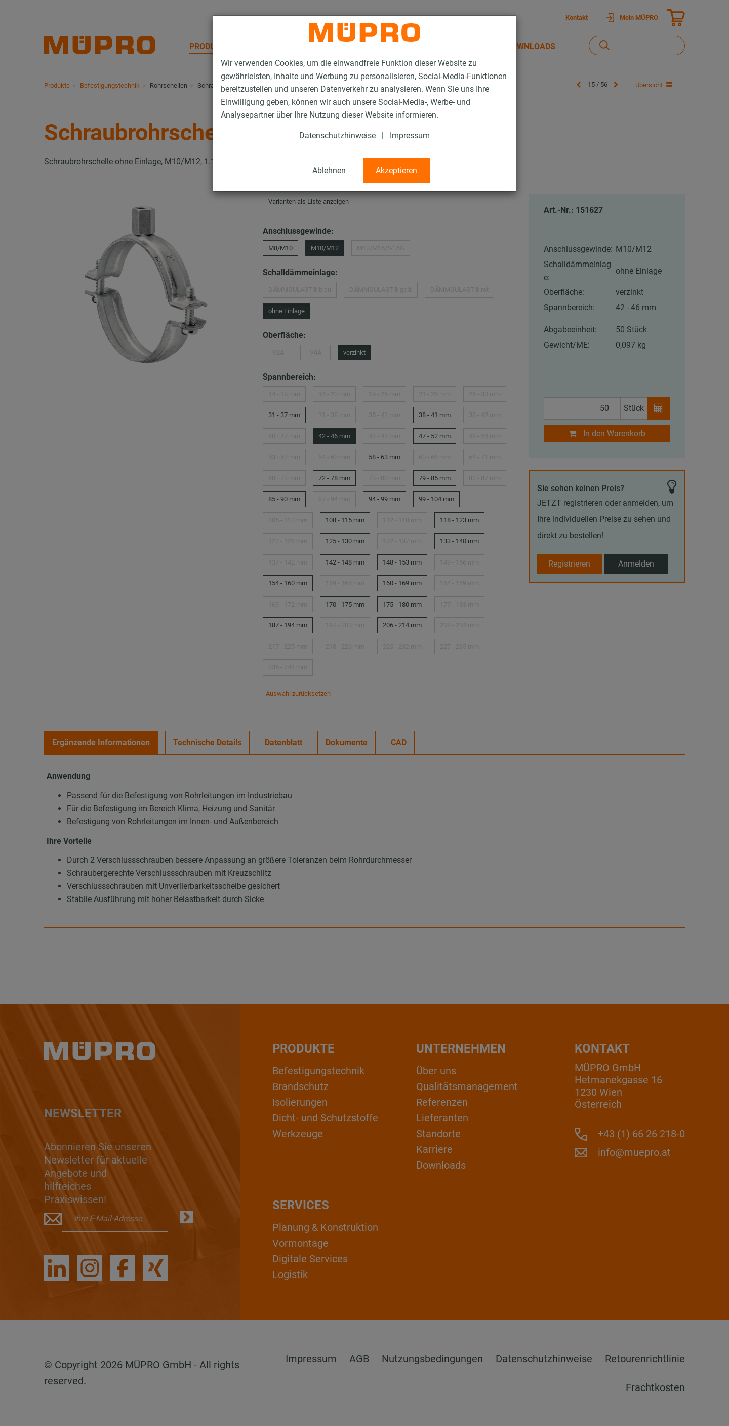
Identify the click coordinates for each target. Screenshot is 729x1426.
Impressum (410, 135)
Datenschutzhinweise (337, 135)
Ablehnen (329, 170)
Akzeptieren (396, 170)
